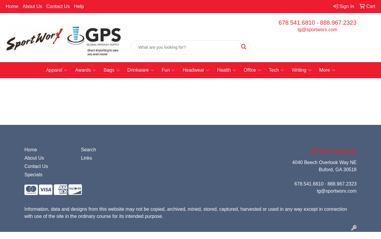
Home (12, 6)
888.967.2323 (338, 22)
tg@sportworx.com (318, 29)
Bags (111, 70)
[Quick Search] (184, 47)
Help (79, 6)
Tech (276, 70)
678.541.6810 (297, 22)
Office (252, 70)
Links (86, 158)
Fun (168, 70)
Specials (33, 174)
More (327, 70)
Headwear (195, 70)
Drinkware (140, 70)
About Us (32, 6)
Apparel (56, 70)
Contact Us (58, 6)
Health (226, 70)
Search (88, 149)
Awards (85, 70)
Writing (302, 70)
